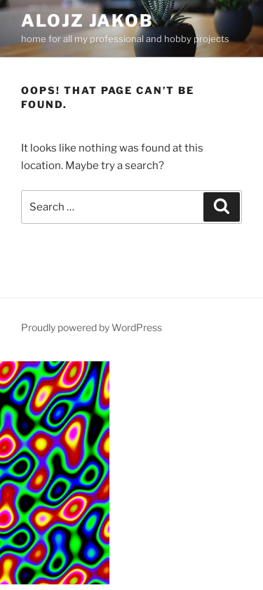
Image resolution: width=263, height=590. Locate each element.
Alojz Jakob (87, 21)
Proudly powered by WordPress (91, 327)
